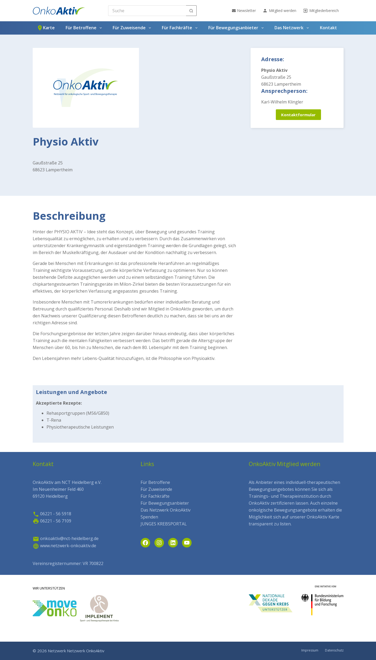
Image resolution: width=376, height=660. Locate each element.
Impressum (309, 650)
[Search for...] (147, 10)
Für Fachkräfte (180, 28)
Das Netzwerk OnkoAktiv (166, 510)
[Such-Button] (191, 10)
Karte (46, 28)
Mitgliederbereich (321, 10)
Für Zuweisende (133, 28)
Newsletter (244, 10)
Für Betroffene (85, 28)
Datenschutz (334, 650)
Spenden (149, 517)
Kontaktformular (298, 114)
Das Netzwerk (292, 28)
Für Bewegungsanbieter (236, 28)
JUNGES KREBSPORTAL (164, 524)
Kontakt (328, 28)
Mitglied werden (279, 10)
